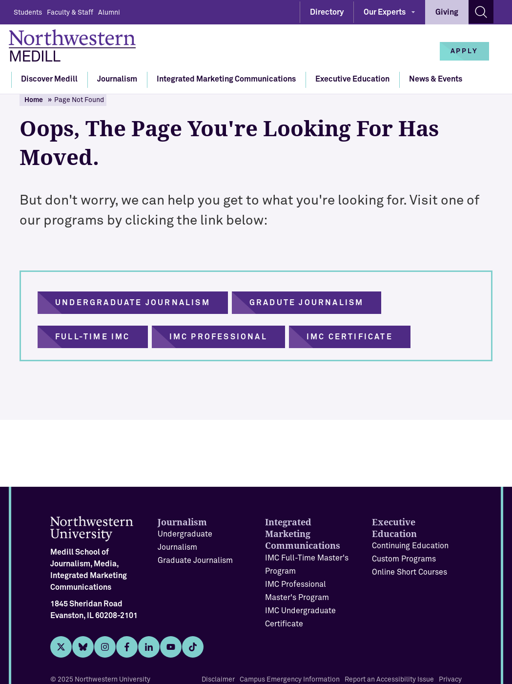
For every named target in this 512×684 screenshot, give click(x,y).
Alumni (109, 12)
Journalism (117, 79)
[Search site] (481, 11)
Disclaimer (218, 679)
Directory (327, 12)
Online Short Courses (409, 572)
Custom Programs (404, 559)
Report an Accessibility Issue (389, 679)
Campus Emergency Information (290, 679)
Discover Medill (49, 79)
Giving (446, 12)
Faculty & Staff (70, 12)
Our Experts (385, 12)
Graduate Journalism (195, 560)
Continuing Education (410, 546)
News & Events (435, 79)
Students (28, 12)
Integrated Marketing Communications (226, 79)
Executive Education (352, 79)
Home (33, 100)
